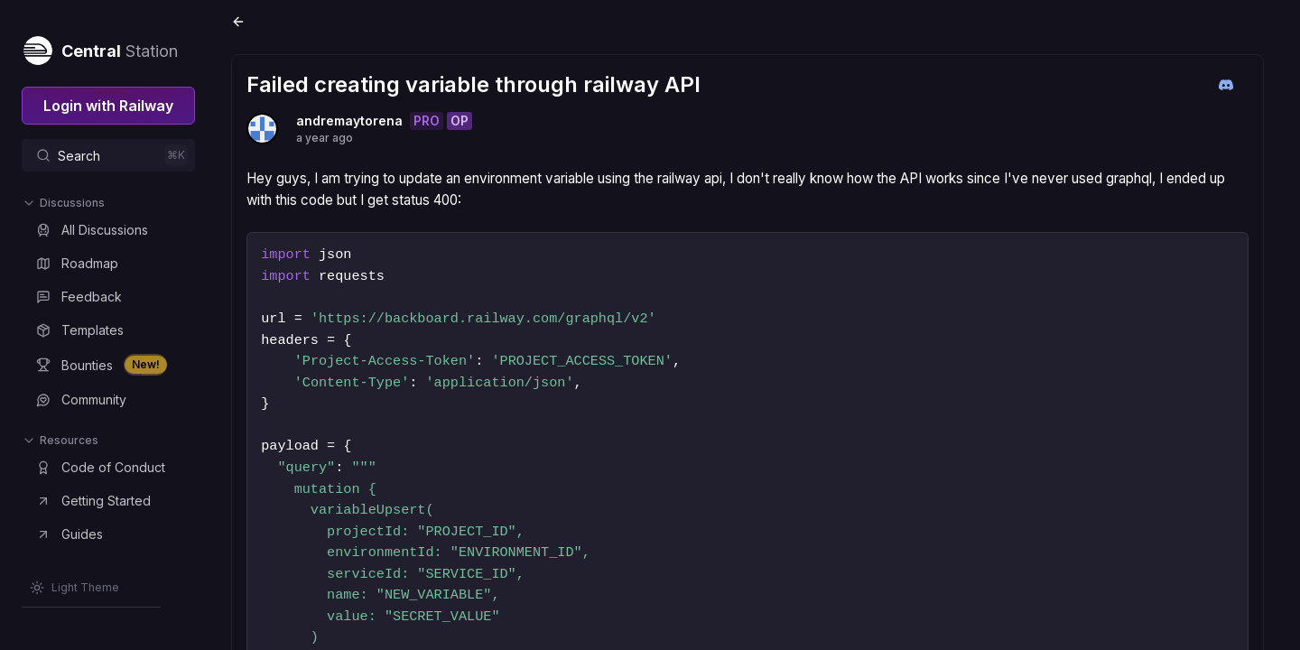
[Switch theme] (74, 587)
